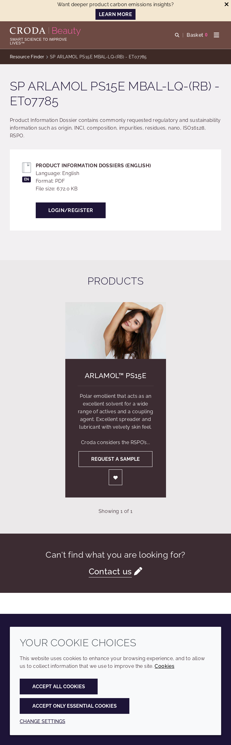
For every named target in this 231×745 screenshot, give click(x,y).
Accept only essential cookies (74, 706)
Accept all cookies (58, 686)
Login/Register (70, 210)
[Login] (115, 477)
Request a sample (115, 459)
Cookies (164, 666)
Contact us (110, 571)
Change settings (42, 721)
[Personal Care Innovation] (46, 31)
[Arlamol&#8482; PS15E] (115, 330)
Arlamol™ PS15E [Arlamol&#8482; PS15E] (115, 375)
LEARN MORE (115, 14)
